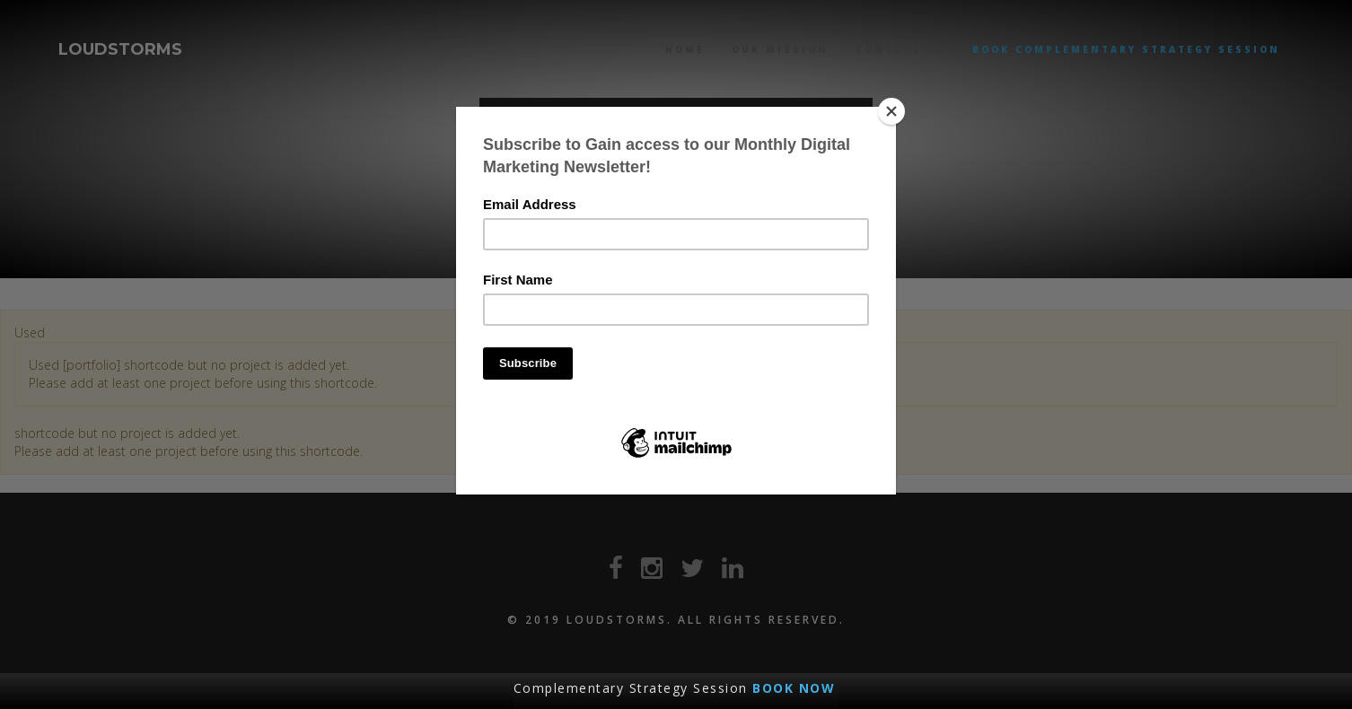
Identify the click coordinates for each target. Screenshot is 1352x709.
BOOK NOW (793, 687)
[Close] (891, 111)
